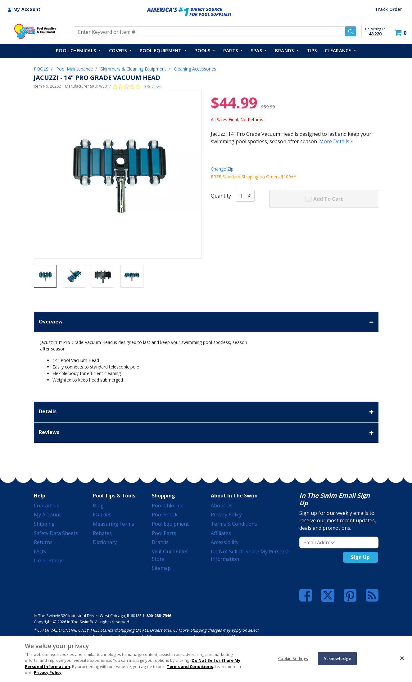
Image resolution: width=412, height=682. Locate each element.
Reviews (206, 433)
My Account (47, 514)
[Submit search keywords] (350, 31)
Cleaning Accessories (195, 69)
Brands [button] (285, 50)
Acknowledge (337, 658)
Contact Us (46, 505)
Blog (98, 505)
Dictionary (105, 542)
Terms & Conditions (234, 523)
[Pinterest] (350, 595)
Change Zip (222, 169)
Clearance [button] (338, 50)
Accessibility (224, 542)
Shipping (44, 523)
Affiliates (221, 533)
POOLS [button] (202, 50)
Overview (206, 322)
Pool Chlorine (167, 505)
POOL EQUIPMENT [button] (161, 50)
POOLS (41, 69)
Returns (43, 542)
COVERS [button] (118, 50)
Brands (160, 542)
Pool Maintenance (74, 69)
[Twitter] (327, 594)
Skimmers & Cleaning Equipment (133, 69)
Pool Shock (165, 514)
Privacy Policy (226, 514)
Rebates (102, 533)
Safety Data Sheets (56, 533)
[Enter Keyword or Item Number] (215, 31)
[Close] (402, 658)
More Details (336, 141)
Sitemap (161, 568)
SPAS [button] (257, 50)
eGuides (102, 514)
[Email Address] (338, 542)
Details (206, 412)
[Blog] (372, 595)
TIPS (312, 50)
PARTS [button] (231, 50)
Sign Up (360, 557)
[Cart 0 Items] (401, 32)
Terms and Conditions (190, 666)
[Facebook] (305, 595)
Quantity (221, 195)
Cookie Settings (293, 658)
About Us (222, 505)
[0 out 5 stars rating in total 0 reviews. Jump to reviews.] (137, 86)
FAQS (40, 551)
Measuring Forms (113, 523)
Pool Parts (164, 533)
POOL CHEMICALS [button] (76, 50)
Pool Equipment (170, 523)
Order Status (49, 560)
